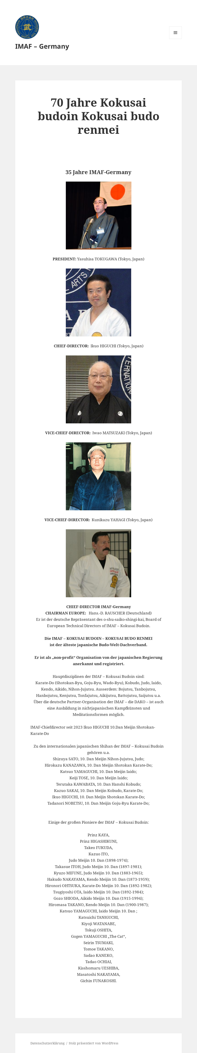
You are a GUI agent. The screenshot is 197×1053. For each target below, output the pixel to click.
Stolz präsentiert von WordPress (93, 1043)
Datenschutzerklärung (47, 1043)
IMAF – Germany (42, 46)
